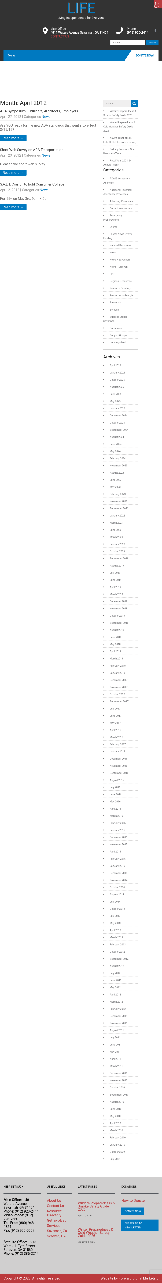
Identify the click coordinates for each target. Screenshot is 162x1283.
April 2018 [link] (115, 651)
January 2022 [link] (117, 515)
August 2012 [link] (117, 966)
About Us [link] (54, 1200)
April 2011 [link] (115, 1059)
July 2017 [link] (115, 708)
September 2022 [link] (119, 508)
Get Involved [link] (56, 1220)
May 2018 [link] (115, 644)
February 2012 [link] (118, 1008)
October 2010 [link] (117, 1087)
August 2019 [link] (117, 565)
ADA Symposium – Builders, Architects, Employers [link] (39, 111)
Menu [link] (11, 55)
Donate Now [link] (133, 1211)
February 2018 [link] (118, 665)
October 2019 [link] (117, 551)
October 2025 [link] (117, 379)
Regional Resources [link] (121, 281)
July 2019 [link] (115, 572)
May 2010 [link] (115, 1116)
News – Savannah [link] (120, 259)
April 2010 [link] (115, 1123)
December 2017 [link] (118, 680)
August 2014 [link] (117, 894)
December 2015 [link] (118, 837)
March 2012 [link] (116, 1001)
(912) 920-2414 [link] (137, 32)
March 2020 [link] (116, 537)
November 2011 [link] (118, 1023)
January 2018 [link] (117, 672)
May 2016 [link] (115, 801)
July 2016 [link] (115, 787)
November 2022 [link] (118, 501)
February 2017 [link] (118, 744)
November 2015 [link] (118, 844)
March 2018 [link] (116, 658)
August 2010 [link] (117, 1101)
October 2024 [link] (117, 422)
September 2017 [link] (119, 701)
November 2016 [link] (118, 765)
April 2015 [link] (115, 851)
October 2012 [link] (117, 951)
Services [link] (53, 1226)
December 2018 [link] (118, 601)
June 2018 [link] (116, 637)
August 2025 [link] (117, 387)
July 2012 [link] (115, 973)
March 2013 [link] (116, 937)
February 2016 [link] (118, 823)
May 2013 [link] (115, 923)
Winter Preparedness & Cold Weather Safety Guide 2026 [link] (119, 126)
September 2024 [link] (119, 429)
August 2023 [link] (117, 472)
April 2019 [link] (115, 587)
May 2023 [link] (115, 487)
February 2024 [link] (118, 458)
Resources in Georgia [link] (121, 295)
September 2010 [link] (119, 1094)
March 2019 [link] (116, 594)
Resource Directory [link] (120, 288)
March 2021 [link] (116, 522)
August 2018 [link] (117, 630)
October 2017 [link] (117, 694)
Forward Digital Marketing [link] (139, 1278)
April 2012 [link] (115, 994)
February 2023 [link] (118, 494)
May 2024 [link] (115, 451)
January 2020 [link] (117, 544)
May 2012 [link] (115, 987)
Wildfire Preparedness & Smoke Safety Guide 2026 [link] (96, 1206)
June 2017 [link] (116, 715)
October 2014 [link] (117, 887)
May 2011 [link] (115, 1051)
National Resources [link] (120, 245)
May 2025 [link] (115, 401)
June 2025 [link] (116, 394)
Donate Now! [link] (145, 55)
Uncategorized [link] (118, 342)
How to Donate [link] (133, 1200)
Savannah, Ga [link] (57, 1231)
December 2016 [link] (118, 758)
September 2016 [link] (119, 773)
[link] (158, 4)
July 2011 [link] (115, 1037)
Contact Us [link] (55, 1206)
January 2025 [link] (117, 408)
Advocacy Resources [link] (121, 201)
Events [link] (113, 226)
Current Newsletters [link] (121, 208)
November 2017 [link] (118, 687)
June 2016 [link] (116, 794)
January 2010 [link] (117, 1144)
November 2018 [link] (118, 608)
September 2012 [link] (119, 958)
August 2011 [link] (117, 1030)
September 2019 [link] (119, 558)
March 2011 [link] (116, 1066)
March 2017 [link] (116, 737)
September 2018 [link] (119, 622)
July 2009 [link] (115, 1159)
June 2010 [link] (116, 1109)
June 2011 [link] (116, 1044)
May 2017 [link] (115, 723)
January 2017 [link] (117, 751)
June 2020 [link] (116, 530)
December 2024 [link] (118, 415)
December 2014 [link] (118, 873)
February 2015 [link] (118, 858)
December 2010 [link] (118, 1073)
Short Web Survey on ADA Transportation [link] (31, 150)
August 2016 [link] (117, 780)
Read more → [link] (13, 138)
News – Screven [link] (119, 266)
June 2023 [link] (116, 479)
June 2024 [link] (116, 444)
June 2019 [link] (116, 580)
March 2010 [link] (116, 1130)
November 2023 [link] (118, 465)
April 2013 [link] (115, 930)
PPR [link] (112, 274)
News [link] (46, 117)
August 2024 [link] (117, 437)
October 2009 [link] (117, 1151)
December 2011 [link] (118, 1016)
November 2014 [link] (118, 880)
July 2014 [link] (115, 901)
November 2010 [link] (118, 1080)
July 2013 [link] (115, 916)
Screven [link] (114, 309)
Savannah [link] (115, 302)
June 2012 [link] (116, 980)
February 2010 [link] (118, 1137)
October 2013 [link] (117, 908)
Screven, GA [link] (56, 1236)
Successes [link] (116, 328)
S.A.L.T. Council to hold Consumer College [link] (32, 184)
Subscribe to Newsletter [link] (133, 1225)
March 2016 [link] (116, 815)
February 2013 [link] (118, 944)
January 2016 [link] (117, 830)
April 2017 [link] (115, 730)
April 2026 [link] (115, 365)
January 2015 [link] (117, 866)
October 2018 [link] (117, 615)
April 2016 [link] (115, 808)
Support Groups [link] (118, 335)
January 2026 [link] (117, 372)
